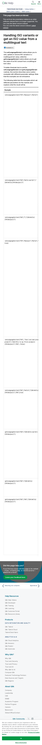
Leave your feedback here (15, 577)
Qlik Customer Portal (12, 611)
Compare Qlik (10, 672)
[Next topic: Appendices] (30, 586)
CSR (6, 696)
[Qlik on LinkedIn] (32, 718)
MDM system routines (13, 11)
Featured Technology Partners (15, 675)
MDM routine (25, 11)
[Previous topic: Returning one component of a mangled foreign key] (11, 586)
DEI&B (7, 699)
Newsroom (9, 710)
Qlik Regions (9, 681)
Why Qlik (8, 658)
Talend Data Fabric (11, 632)
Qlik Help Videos (11, 600)
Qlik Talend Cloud (11, 629)
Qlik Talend (9, 627)
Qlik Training (9, 605)
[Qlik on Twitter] (28, 718)
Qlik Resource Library (12, 614)
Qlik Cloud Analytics (12, 640)
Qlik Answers (9, 643)
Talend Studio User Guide (15, 9)
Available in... (10, 47)
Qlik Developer (10, 603)
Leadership (9, 693)
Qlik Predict (9, 646)
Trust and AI (9, 667)
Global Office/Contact (12, 713)
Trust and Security (11, 661)
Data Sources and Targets (14, 678)
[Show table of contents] (4, 9)
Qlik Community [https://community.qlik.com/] (19, 719)
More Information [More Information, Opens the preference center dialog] (21, 742)
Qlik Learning (9, 608)
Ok (21, 738)
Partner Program (10, 704)
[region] (21, 732)
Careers (8, 707)
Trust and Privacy (11, 664)
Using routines (29, 9)
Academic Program (11, 701)
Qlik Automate (10, 649)
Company (8, 690)
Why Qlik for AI (10, 669)
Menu (39, 4)
